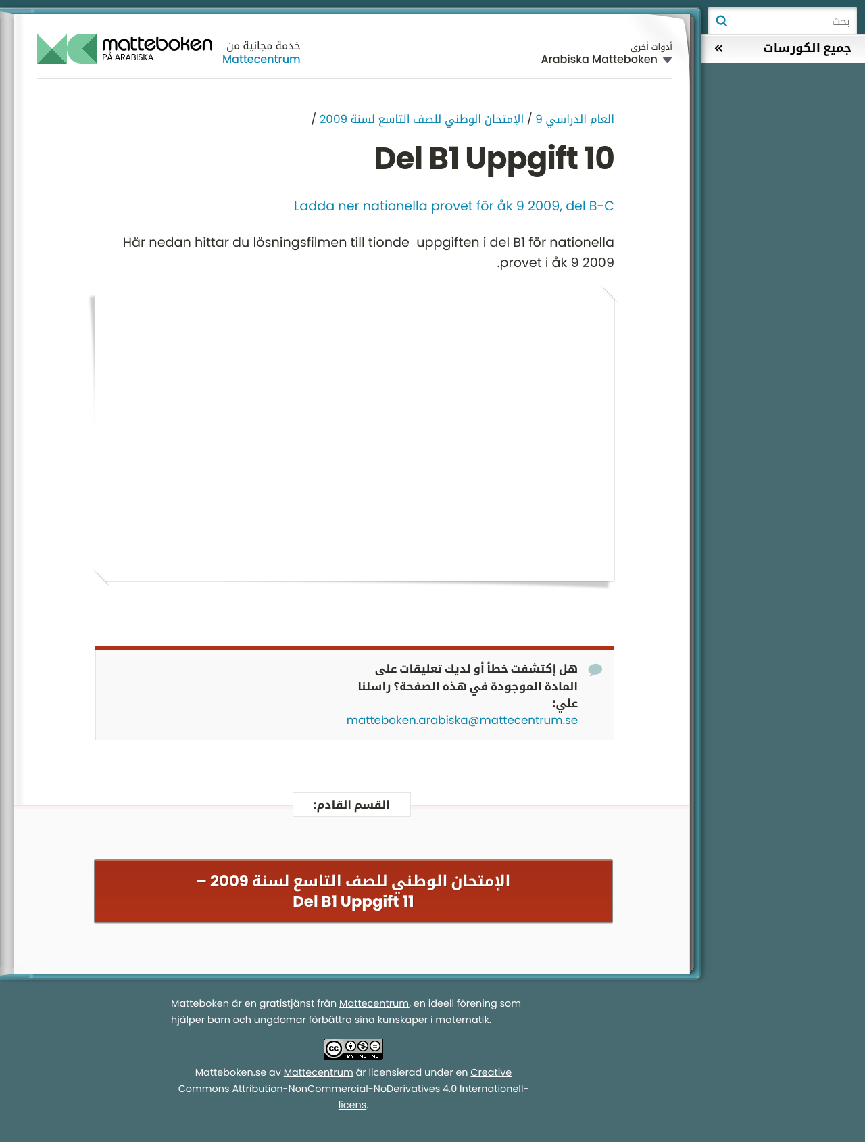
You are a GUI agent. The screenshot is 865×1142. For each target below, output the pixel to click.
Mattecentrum (261, 59)
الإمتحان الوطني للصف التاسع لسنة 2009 (422, 119)
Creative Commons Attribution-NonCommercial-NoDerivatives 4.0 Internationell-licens (353, 1089)
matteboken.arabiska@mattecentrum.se (462, 720)
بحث (721, 21)
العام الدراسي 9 (574, 119)
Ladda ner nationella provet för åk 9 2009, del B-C (454, 206)
